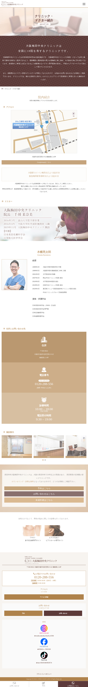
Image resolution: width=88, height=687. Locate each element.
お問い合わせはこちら (44, 494)
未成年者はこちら (44, 500)
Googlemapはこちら (44, 162)
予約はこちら (44, 488)
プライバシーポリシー (44, 674)
